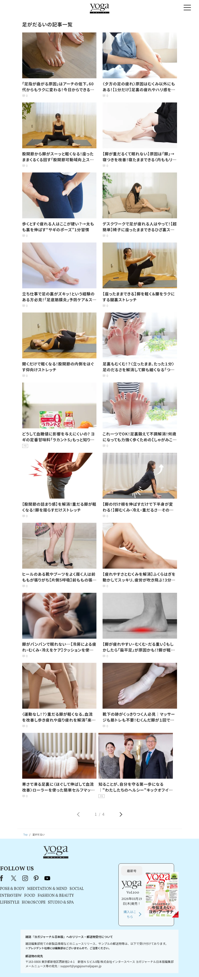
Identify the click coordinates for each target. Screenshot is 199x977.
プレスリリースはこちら (49, 966)
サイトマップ (155, 966)
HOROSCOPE (83, 885)
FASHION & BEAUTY (105, 878)
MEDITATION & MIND (97, 871)
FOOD (79, 878)
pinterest (86, 861)
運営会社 (140, 966)
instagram (75, 861)
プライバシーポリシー (92, 966)
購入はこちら (154, 897)
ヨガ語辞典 (173, 966)
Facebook (53, 861)
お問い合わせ (24, 966)
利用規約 (71, 966)
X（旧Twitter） (64, 861)
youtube (97, 861)
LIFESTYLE (59, 885)
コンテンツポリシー (120, 966)
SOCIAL (126, 871)
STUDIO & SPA (111, 885)
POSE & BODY (62, 871)
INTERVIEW (61, 878)
